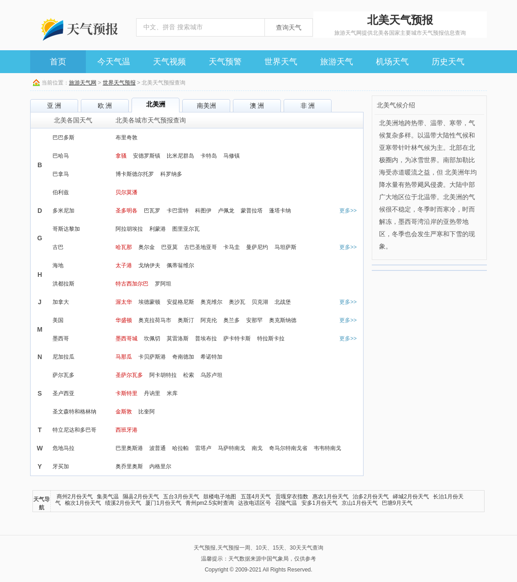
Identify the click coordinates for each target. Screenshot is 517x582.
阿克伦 (208, 320)
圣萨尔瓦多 (129, 375)
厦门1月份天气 (163, 503)
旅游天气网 (82, 82)
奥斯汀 (186, 320)
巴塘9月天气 (397, 503)
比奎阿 (146, 411)
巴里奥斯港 (129, 448)
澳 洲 (257, 105)
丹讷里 (152, 393)
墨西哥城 (126, 338)
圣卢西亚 (63, 393)
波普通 (157, 448)
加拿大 (61, 302)
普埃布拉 (206, 338)
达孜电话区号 (254, 503)
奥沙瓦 (237, 302)
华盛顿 (124, 320)
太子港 (124, 265)
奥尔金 (146, 247)
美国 (58, 320)
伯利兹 (61, 192)
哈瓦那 (124, 247)
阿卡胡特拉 (163, 375)
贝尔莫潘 (126, 192)
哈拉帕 (180, 448)
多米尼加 (63, 210)
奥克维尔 (211, 302)
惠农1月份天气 (330, 496)
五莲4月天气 (256, 496)
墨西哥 (61, 338)
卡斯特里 (126, 393)
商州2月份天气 (75, 496)
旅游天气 (336, 61)
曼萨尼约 (257, 247)
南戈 (257, 448)
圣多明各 (126, 210)
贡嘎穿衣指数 (291, 496)
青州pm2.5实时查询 (209, 503)
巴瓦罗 (152, 210)
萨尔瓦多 (63, 375)
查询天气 (288, 27)
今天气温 (113, 61)
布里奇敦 (126, 137)
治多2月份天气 (371, 496)
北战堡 (282, 302)
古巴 (58, 247)
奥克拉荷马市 (154, 320)
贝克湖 (260, 302)
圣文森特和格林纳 (74, 411)
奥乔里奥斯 (129, 466)
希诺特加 (211, 357)
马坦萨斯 (285, 247)
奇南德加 (183, 357)
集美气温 (108, 496)
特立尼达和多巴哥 (74, 430)
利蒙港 (157, 229)
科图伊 (203, 210)
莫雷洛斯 (178, 338)
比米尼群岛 (180, 156)
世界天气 (280, 61)
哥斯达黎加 (66, 229)
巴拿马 (61, 174)
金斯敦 (124, 411)
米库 (172, 393)
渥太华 (124, 302)
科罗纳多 (171, 174)
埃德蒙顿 (149, 302)
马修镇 (231, 156)
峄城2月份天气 (411, 496)
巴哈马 (61, 156)
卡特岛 (208, 156)
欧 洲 (105, 105)
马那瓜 (124, 357)
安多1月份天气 (319, 503)
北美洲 (155, 104)
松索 (188, 375)
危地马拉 (63, 448)
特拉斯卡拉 (271, 338)
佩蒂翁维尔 (180, 265)
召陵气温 (286, 503)
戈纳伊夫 (149, 265)
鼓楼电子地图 (219, 496)
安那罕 (254, 320)
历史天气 (448, 61)
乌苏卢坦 (211, 375)
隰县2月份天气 (141, 496)
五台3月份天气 (181, 496)
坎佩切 (152, 338)
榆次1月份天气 (83, 503)
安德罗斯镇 (146, 156)
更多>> (348, 210)
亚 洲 (54, 105)
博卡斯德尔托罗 (135, 174)
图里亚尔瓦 (186, 229)
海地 (58, 265)
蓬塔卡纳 (280, 210)
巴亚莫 (169, 247)
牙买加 (61, 466)
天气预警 (225, 61)
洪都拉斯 (63, 283)
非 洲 (308, 105)
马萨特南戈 (231, 448)
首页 (58, 61)
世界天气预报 (119, 82)
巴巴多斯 (63, 137)
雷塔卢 (203, 448)
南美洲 (206, 105)
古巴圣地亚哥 (200, 247)
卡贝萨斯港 (152, 357)
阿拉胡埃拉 (129, 229)
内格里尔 (160, 466)
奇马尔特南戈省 (288, 448)
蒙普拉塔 (252, 210)
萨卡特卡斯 (237, 338)
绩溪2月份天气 (123, 503)
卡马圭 (231, 247)
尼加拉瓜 (63, 357)
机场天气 (392, 61)
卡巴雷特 (178, 210)
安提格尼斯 (180, 302)
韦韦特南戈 (327, 448)
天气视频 (169, 61)
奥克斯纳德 (282, 320)
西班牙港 (126, 430)
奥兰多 (231, 320)
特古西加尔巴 (132, 283)
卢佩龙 (226, 210)
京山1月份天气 (360, 503)
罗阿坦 (163, 283)
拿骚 (121, 156)
